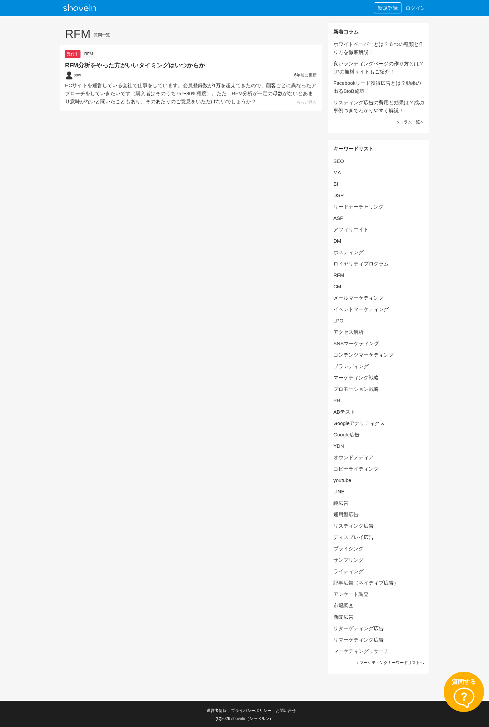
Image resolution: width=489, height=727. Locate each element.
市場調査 (343, 605)
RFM (88, 54)
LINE (338, 491)
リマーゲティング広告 (358, 640)
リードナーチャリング (358, 206)
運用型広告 (346, 514)
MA (337, 172)
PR (336, 400)
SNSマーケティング (356, 343)
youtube (342, 480)
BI (335, 184)
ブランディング (351, 366)
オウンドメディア (353, 457)
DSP (338, 195)
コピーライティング (356, 469)
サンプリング (348, 560)
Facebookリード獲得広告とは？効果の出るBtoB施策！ (377, 87)
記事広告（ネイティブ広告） (366, 583)
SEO (338, 161)
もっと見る (306, 102)
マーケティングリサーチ (361, 651)
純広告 (340, 503)
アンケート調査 (351, 594)
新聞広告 (343, 617)
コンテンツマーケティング (363, 355)
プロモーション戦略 (356, 389)
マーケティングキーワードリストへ (390, 662)
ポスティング (348, 252)
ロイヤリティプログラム (361, 263)
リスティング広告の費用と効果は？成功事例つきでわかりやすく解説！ (378, 106)
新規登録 (388, 8)
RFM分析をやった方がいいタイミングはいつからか (135, 65)
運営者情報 (217, 710)
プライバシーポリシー (251, 710)
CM (337, 286)
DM (337, 241)
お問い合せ (286, 710)
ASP (338, 218)
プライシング (348, 548)
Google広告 (346, 434)
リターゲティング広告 (358, 628)
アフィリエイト (351, 229)
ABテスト (344, 412)
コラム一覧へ (410, 122)
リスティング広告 (353, 526)
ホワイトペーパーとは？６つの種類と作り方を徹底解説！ (378, 48)
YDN (338, 446)
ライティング (348, 571)
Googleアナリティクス (359, 423)
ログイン (415, 8)
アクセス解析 (348, 332)
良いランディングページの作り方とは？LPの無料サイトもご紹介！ (378, 67)
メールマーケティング (358, 298)
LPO (338, 320)
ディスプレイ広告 (353, 537)
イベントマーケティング (361, 309)
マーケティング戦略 (356, 377)
